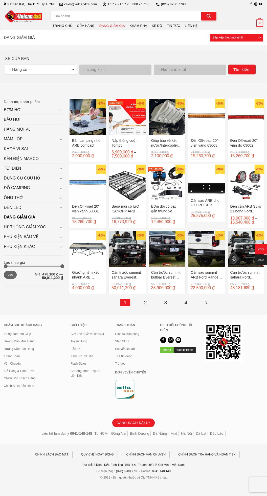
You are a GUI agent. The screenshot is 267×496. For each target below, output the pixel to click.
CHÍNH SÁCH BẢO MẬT (52, 454)
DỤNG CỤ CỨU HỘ (22, 178)
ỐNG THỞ (13, 197)
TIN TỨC (173, 26)
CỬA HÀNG (86, 26)
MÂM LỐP (13, 139)
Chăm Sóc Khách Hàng (19, 378)
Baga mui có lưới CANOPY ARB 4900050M (125, 208)
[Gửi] (208, 16)
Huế (174, 433)
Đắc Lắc (216, 433)
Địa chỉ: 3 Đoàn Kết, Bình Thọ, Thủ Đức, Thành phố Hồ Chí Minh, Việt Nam (133, 465)
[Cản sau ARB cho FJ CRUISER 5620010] (206, 180)
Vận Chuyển (12, 363)
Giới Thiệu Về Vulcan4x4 (87, 334)
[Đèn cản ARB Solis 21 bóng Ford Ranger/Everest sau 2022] (246, 183)
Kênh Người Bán (82, 356)
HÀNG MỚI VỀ (17, 129)
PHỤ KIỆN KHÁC (19, 246)
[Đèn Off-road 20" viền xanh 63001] (88, 183)
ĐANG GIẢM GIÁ (112, 26)
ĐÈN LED (12, 207)
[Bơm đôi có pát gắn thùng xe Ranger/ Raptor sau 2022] (167, 183)
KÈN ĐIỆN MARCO (21, 158)
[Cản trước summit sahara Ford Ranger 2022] (246, 249)
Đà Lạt (201, 433)
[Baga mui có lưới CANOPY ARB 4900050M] (127, 183)
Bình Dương (139, 433)
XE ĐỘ (157, 26)
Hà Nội (186, 433)
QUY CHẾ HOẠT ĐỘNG (97, 454)
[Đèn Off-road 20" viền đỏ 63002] (246, 117)
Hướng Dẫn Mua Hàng (19, 341)
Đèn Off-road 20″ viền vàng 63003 (204, 142)
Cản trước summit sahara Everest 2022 (126, 274)
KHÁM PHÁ (138, 26)
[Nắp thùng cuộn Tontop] (127, 117)
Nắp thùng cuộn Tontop (125, 142)
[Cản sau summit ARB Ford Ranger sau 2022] (206, 249)
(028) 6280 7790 (127, 471)
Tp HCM (100, 433)
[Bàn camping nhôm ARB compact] (88, 117)
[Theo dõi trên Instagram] (255, 4)
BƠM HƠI (12, 110)
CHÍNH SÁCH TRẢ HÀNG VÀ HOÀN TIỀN (207, 454)
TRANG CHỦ (62, 26)
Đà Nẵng (160, 433)
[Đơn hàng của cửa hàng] (236, 38)
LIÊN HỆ (191, 26)
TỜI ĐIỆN (12, 168)
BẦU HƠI (12, 119)
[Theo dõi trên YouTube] (260, 4)
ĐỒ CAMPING (17, 188)
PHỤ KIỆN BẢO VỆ (21, 236)
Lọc (10, 274)
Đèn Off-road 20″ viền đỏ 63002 (244, 142)
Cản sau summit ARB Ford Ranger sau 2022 (205, 274)
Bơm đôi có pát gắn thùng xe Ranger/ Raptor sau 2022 (163, 208)
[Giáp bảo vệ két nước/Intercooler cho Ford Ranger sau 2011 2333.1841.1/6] (167, 117)
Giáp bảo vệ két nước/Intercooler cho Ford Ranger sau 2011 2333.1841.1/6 (165, 142)
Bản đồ (75, 349)
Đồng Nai (118, 433)
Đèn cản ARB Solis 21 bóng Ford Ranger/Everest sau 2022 (245, 208)
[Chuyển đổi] (61, 110)
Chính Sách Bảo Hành (19, 386)
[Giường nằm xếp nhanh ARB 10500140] (88, 249)
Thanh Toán (12, 356)
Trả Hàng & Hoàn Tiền (19, 371)
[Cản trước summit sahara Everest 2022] (127, 249)
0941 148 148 (161, 471)
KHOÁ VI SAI (16, 149)
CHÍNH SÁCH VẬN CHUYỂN (146, 454)
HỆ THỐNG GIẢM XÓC (25, 227)
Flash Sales (78, 363)
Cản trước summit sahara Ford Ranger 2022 (245, 274)
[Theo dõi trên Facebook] (251, 4)
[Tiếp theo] (206, 302)
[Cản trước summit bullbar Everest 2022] (167, 249)
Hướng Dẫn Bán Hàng (19, 349)
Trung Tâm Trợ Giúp (17, 334)
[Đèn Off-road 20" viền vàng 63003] (206, 117)
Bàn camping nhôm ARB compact (87, 142)
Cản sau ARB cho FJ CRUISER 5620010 (205, 203)
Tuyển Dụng (79, 341)
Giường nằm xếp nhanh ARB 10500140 (86, 274)
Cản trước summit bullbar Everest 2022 (166, 274)
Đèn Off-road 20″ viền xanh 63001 (85, 208)
